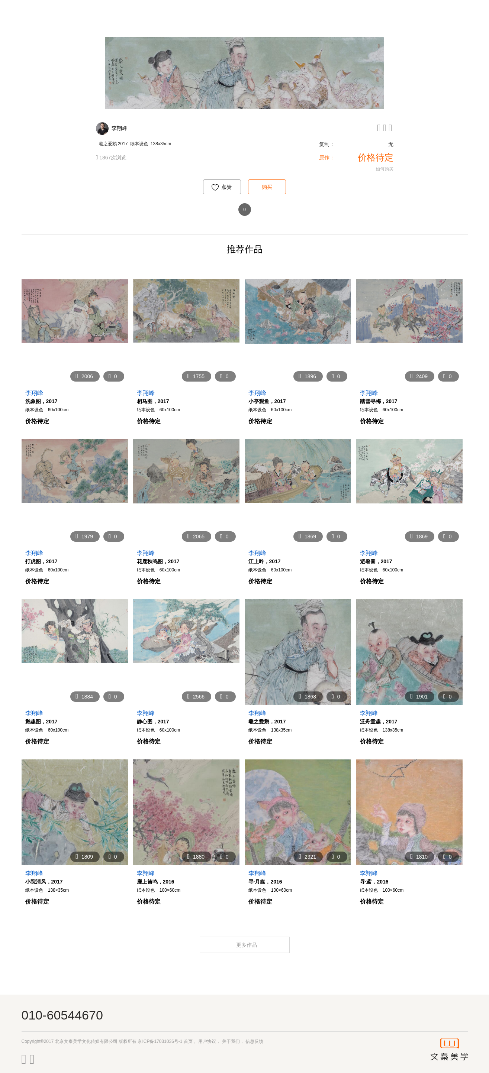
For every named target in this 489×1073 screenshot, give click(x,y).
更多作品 (247, 945)
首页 (188, 1041)
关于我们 (231, 1041)
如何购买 (384, 169)
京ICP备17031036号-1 (160, 1041)
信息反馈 (254, 1041)
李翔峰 (119, 128)
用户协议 (207, 1041)
